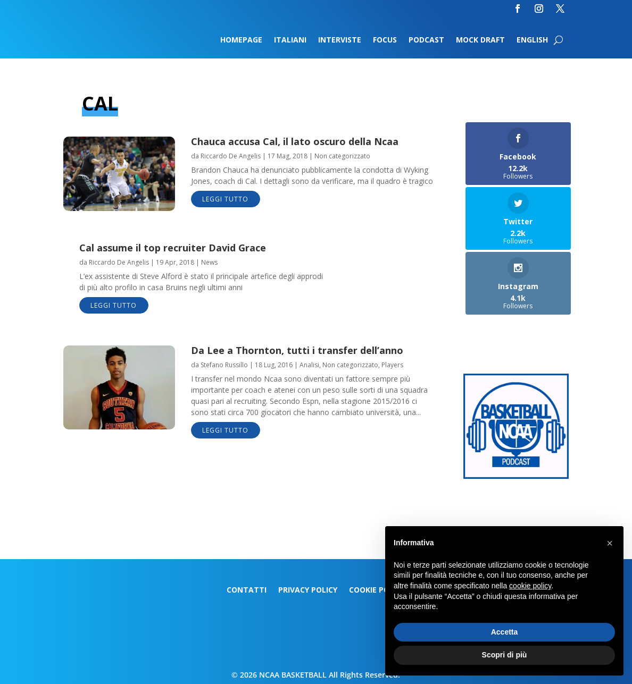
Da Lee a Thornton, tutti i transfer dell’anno (297, 350)
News (209, 262)
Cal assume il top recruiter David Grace (172, 247)
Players (392, 364)
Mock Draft (480, 40)
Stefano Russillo (224, 364)
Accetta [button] (504, 632)
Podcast (426, 40)
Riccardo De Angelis (231, 156)
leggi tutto (225, 199)
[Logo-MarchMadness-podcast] (516, 476)
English (532, 40)
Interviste (339, 40)
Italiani (290, 40)
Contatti (247, 590)
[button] (609, 543)
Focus (385, 40)
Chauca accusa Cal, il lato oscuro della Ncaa (294, 141)
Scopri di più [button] (504, 655)
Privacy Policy (307, 590)
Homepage (241, 40)
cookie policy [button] (530, 585)
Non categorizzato (342, 156)
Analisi (309, 364)
